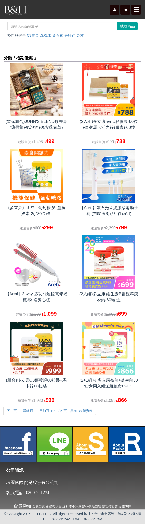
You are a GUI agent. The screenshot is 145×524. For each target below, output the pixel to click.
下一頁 (12, 411)
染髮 (80, 35)
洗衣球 (45, 35)
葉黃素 (57, 35)
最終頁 (28, 411)
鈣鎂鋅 (69, 35)
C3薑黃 (33, 35)
